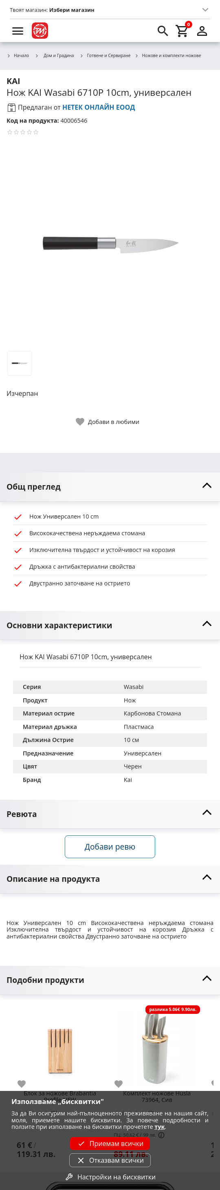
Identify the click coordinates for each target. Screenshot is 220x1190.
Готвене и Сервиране (105, 55)
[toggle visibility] (110, 486)
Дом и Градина (54, 55)
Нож (130, 700)
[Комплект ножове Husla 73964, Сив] (156, 1045)
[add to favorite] (26, 1084)
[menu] (18, 30)
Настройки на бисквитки (110, 1177)
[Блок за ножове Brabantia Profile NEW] (59, 1045)
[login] (202, 30)
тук (159, 1126)
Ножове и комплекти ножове (167, 55)
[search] (163, 30)
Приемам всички (110, 1143)
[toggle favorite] (108, 422)
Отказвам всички (110, 1160)
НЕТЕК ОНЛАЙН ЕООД (98, 107)
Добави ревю (110, 846)
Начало (18, 55)
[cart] (182, 30)
